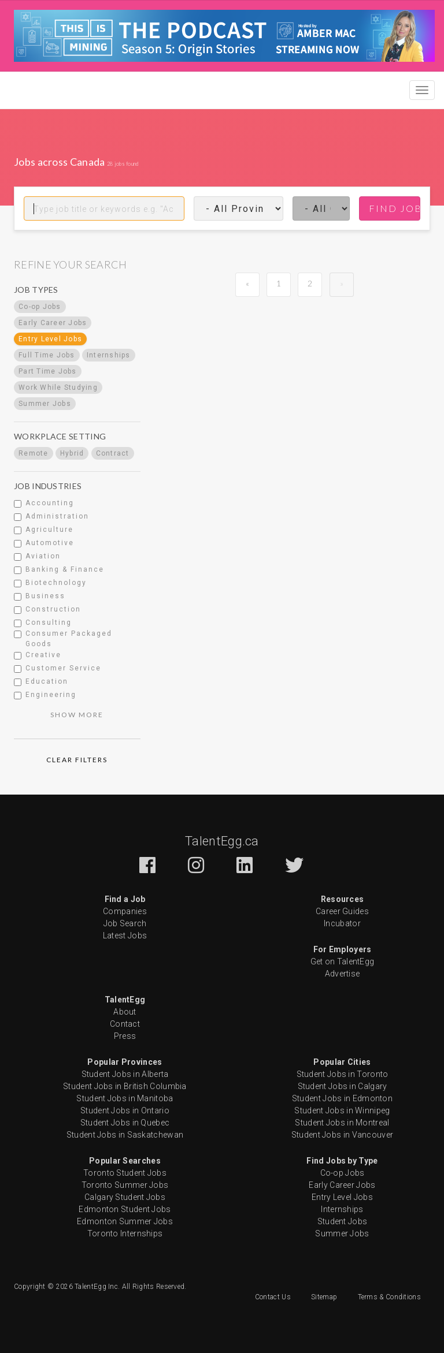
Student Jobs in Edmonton (342, 1098)
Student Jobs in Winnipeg (342, 1110)
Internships (342, 1209)
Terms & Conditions (389, 1297)
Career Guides (342, 911)
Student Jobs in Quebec (125, 1122)
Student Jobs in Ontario (124, 1110)
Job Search (125, 923)
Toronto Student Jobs (124, 1172)
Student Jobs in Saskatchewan (124, 1134)
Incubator (342, 923)
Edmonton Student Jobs (125, 1209)
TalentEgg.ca (222, 841)
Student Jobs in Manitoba (124, 1098)
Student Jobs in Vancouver (342, 1134)
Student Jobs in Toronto (342, 1074)
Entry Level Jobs (342, 1197)
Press (125, 1036)
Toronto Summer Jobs (125, 1185)
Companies (125, 911)
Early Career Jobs (342, 1185)
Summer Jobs (342, 1233)
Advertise (342, 973)
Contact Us (273, 1297)
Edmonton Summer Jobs (125, 1221)
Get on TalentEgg (342, 961)
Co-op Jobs (342, 1172)
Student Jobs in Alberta (125, 1074)
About (124, 1011)
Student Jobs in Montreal (342, 1122)
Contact (125, 1023)
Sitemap (324, 1297)
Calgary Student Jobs (124, 1197)
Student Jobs (342, 1221)
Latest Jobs (125, 935)
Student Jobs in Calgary (342, 1086)
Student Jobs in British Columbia (125, 1086)
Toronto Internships (125, 1233)
